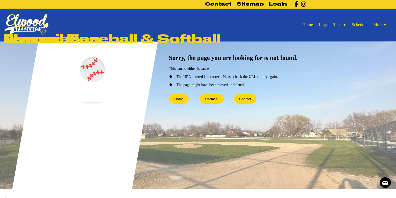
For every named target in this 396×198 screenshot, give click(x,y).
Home (179, 99)
